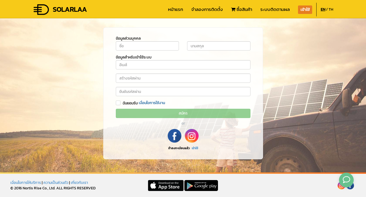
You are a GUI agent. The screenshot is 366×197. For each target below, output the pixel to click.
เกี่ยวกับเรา (79, 183)
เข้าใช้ (195, 148)
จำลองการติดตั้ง (207, 9)
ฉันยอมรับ (130, 103)
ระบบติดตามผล (275, 9)
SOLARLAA (60, 9)
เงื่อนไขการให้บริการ (25, 183)
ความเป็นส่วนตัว (55, 183)
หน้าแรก (175, 9)
